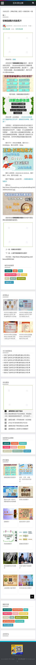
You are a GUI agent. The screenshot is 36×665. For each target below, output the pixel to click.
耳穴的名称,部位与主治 (19, 423)
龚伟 (25, 610)
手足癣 (6, 617)
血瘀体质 (6, 443)
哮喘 (20, 271)
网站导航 (14, 11)
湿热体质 (21, 447)
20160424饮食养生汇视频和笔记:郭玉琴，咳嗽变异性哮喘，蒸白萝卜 (18, 119)
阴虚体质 (23, 443)
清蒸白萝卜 (9, 282)
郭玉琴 (13, 278)
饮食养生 (8, 271)
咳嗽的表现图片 (16, 249)
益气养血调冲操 (9, 621)
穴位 (10, 423)
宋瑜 (11, 617)
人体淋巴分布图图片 (21, 429)
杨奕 (10, 419)
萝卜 (7, 278)
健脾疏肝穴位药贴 (21, 617)
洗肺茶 (14, 447)
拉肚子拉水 (19, 411)
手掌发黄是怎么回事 (21, 426)
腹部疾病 (12, 411)
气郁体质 (6, 447)
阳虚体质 (27, 451)
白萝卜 (24, 274)
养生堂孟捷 (7, 610)
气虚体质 (15, 443)
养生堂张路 (19, 621)
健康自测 (12, 426)
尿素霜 (15, 613)
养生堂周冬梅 (17, 610)
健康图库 (12, 429)
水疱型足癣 (23, 613)
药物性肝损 (7, 613)
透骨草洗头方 (17, 451)
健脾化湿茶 (7, 451)
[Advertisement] (18, 45)
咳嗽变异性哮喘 (11, 274)
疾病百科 (26, 11)
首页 (20, 11)
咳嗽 (14, 59)
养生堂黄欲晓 (8, 625)
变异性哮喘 (21, 278)
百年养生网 (18, 3)
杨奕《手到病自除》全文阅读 (21, 419)
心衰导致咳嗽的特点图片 (19, 253)
